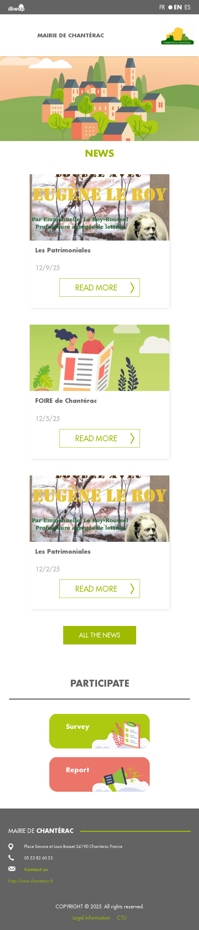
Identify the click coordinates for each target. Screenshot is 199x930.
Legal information (91, 918)
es (188, 7)
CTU (121, 918)
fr (162, 7)
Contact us (36, 869)
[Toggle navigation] (16, 35)
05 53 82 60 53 (38, 858)
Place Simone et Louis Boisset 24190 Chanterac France (73, 846)
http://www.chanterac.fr (30, 881)
